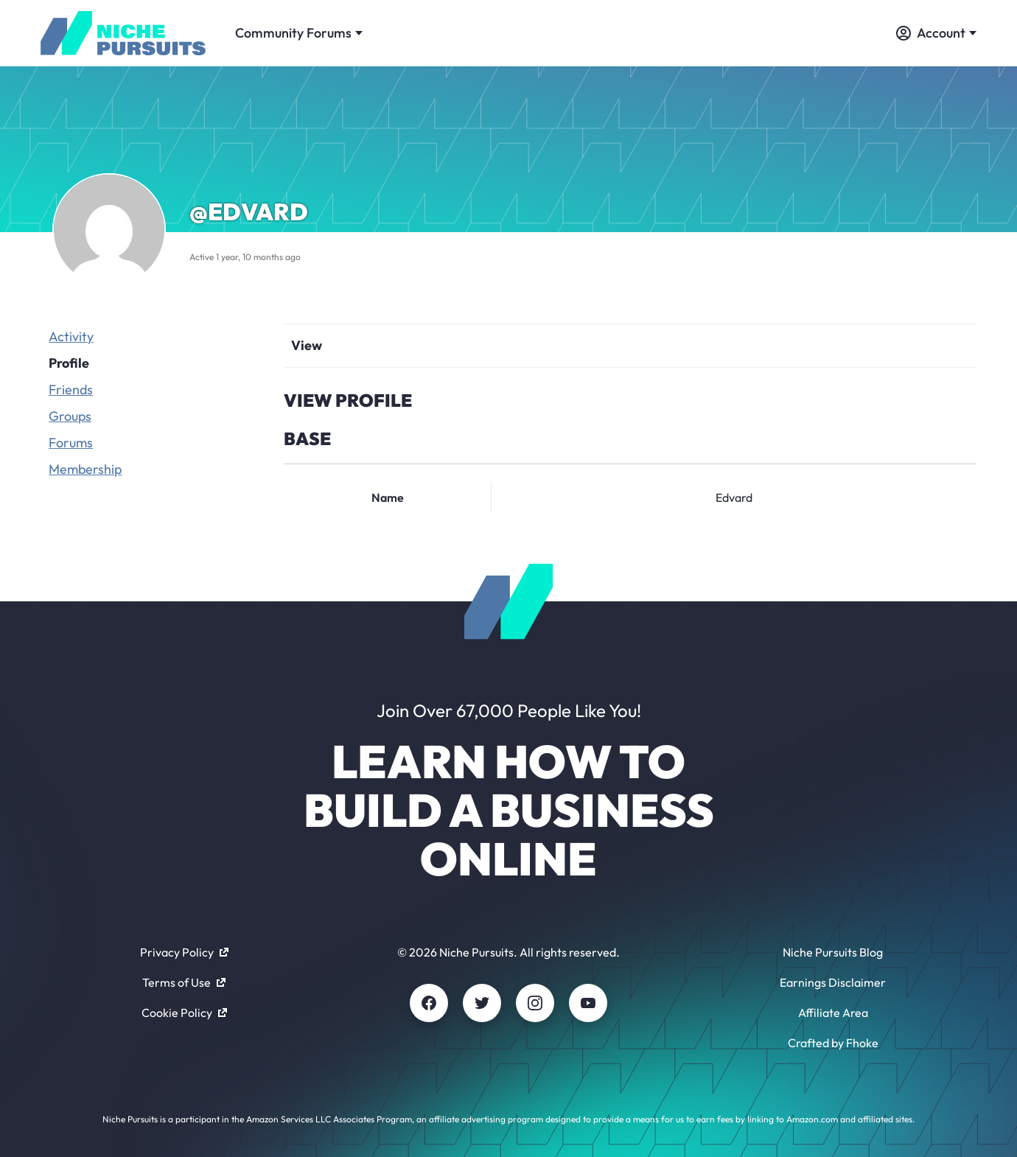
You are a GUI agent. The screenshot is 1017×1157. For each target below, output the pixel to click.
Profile (69, 362)
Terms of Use (184, 982)
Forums (71, 442)
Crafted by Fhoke (833, 1042)
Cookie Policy (184, 1012)
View (306, 345)
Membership (85, 469)
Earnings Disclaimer (833, 982)
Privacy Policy (184, 952)
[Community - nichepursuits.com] (123, 33)
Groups (70, 416)
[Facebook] (429, 1003)
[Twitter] (482, 1003)
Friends (71, 389)
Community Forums (299, 32)
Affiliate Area (833, 1012)
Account (936, 32)
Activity (71, 336)
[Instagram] (535, 1003)
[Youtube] (588, 1003)
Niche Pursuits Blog (833, 952)
